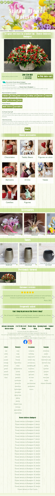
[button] (53, 224)
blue (6, 378)
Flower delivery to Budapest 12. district (27, 454)
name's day (31, 360)
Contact (51, 326)
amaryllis (18, 383)
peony (18, 401)
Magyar (52, 2)
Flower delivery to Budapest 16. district (27, 466)
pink (6, 357)
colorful (6, 375)
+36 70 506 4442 (20, 326)
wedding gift (32, 96)
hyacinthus (17, 363)
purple (6, 360)
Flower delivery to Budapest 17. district (27, 469)
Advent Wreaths (46, 383)
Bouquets (11, 30)
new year (46, 378)
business (41, 96)
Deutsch (46, 2)
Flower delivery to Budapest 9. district (27, 445)
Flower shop (32, 326)
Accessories (27, 210)
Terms (24, 329)
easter (46, 354)
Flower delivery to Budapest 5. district (27, 433)
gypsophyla (18, 107)
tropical (17, 375)
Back (27, 129)
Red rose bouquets (19, 30)
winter (46, 375)
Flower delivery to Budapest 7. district (27, 439)
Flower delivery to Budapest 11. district (27, 451)
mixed (18, 357)
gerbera (17, 378)
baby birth (31, 357)
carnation (18, 392)
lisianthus (18, 386)
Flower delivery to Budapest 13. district (27, 457)
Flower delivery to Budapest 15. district (27, 463)
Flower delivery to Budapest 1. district (27, 421)
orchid (18, 372)
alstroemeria (18, 369)
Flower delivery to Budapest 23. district (27, 486)
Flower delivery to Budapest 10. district (27, 448)
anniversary (21, 96)
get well (31, 375)
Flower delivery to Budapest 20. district (27, 477)
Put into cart (45, 76)
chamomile (17, 413)
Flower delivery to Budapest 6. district (27, 436)
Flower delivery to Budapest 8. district (27, 442)
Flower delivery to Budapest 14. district (27, 460)
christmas (46, 351)
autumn (46, 372)
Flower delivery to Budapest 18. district (27, 472)
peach (6, 372)
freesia (18, 360)
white (6, 354)
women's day (46, 363)
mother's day (46, 357)
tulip (17, 354)
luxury (19, 100)
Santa (46, 380)
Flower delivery (4, 30)
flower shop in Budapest (26, 87)
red (6, 351)
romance (5, 96)
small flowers (7, 107)
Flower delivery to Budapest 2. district (27, 424)
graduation (31, 386)
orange (6, 363)
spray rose (17, 395)
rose (17, 351)
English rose (18, 404)
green (6, 369)
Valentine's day (46, 360)
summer (46, 369)
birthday (13, 96)
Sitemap (47, 329)
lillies (18, 366)
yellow (6, 366)
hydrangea (17, 389)
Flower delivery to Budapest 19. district (27, 475)
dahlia (18, 398)
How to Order (9, 329)
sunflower (18, 380)
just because (12, 100)
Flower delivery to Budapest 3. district (27, 427)
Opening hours (42, 326)
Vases (28, 240)
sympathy (48, 96)
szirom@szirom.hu (8, 326)
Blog (35, 329)
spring (46, 366)
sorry (4, 100)
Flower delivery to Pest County (27, 489)
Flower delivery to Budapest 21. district (27, 480)
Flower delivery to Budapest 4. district (27, 430)
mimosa (17, 407)
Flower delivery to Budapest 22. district (27, 483)
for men (31, 378)
